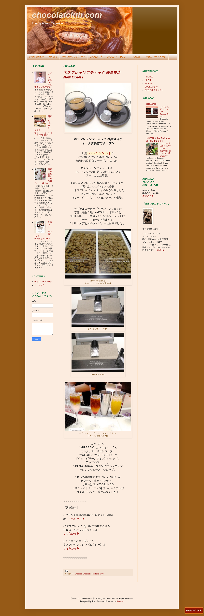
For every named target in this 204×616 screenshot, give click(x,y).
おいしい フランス (116, 56)
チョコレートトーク (155, 56)
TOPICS (53, 56)
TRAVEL (135, 56)
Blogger (120, 601)
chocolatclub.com (67, 15)
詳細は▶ (160, 250)
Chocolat (78, 574)
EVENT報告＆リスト (154, 90)
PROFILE (149, 77)
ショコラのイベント (99, 153)
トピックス (39, 285)
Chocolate (87, 574)
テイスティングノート (73, 56)
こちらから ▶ (77, 518)
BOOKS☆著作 (151, 87)
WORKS (148, 83)
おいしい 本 (96, 56)
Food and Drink (98, 574)
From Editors (36, 56)
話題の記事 (151, 104)
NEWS (148, 80)
